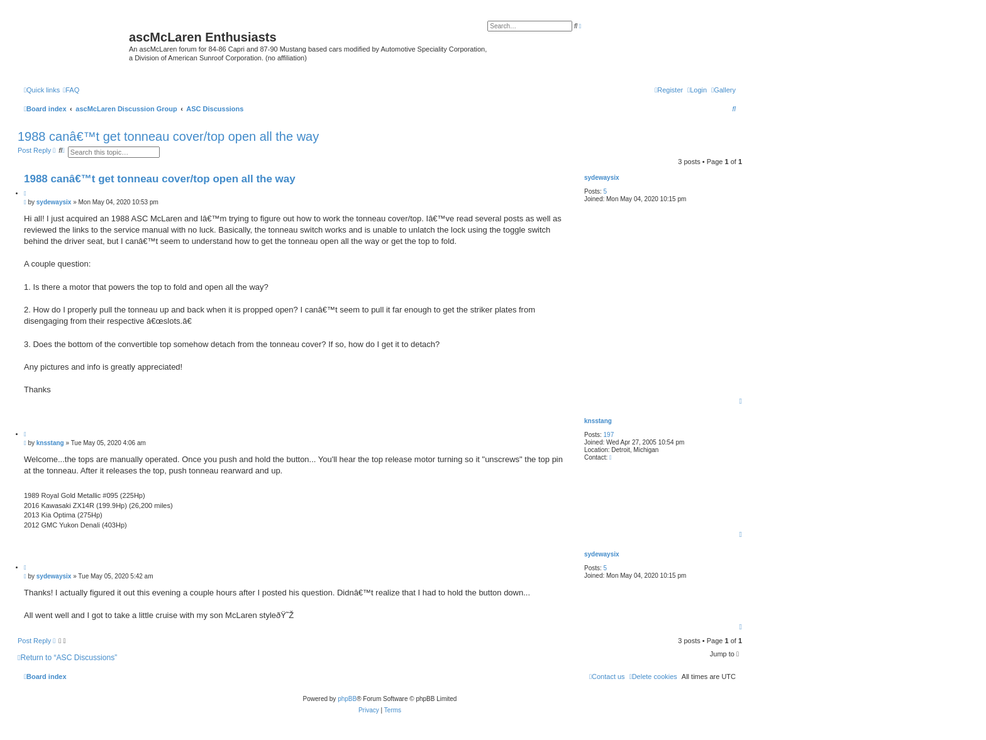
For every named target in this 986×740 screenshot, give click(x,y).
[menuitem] (723, 89)
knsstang (598, 420)
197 (609, 434)
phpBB (347, 698)
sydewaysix (601, 177)
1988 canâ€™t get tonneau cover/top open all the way (168, 136)
